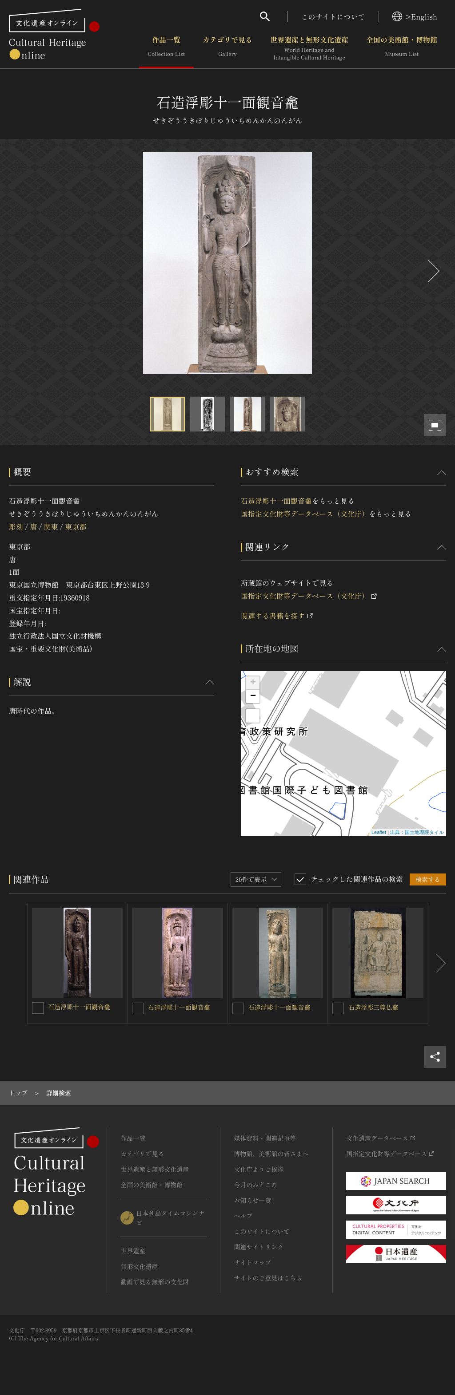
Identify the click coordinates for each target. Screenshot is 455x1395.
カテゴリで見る (227, 48)
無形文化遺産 (139, 1266)
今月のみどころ (255, 1184)
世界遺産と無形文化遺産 (309, 48)
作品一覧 (166, 48)
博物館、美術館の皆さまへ (271, 1153)
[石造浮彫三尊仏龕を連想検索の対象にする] (338, 1008)
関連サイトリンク (258, 1246)
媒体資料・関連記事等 (265, 1138)
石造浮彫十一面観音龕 (276, 500)
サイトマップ (252, 1262)
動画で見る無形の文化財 (154, 1281)
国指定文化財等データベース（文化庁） (305, 513)
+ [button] (253, 683)
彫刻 (16, 526)
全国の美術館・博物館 (401, 48)
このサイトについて (333, 16)
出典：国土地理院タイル (417, 832)
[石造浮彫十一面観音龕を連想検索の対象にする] (38, 1008)
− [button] (253, 696)
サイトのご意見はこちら (268, 1277)
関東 (51, 526)
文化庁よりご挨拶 (258, 1169)
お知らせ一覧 (252, 1200)
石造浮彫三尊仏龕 (373, 1007)
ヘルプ (243, 1215)
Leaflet (378, 832)
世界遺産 (132, 1250)
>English (414, 16)
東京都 (75, 526)
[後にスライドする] (432, 271)
